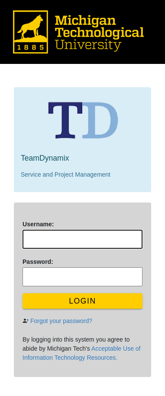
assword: (38, 261)
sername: (38, 224)
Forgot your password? (61, 320)
